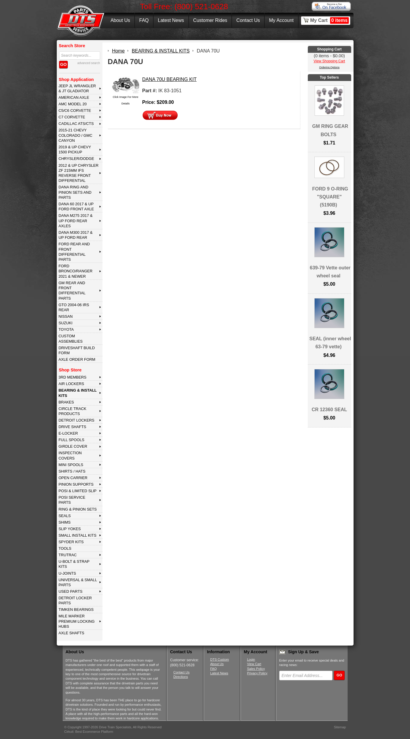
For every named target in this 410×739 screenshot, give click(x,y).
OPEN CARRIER (73, 478)
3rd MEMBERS (72, 377)
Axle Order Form (77, 359)
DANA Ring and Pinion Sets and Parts (75, 192)
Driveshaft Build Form (77, 350)
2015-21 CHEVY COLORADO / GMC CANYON (75, 135)
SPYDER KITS (71, 542)
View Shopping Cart (329, 61)
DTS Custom (219, 659)
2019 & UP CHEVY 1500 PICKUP (75, 149)
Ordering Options (329, 67)
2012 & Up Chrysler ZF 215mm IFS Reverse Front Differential (79, 173)
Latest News (171, 20)
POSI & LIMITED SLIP (78, 491)
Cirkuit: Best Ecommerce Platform (88, 731)
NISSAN (66, 316)
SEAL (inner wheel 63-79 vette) (330, 342)
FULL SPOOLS (71, 440)
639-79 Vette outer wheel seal (330, 271)
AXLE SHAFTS (71, 633)
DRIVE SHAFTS (72, 427)
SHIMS (65, 522)
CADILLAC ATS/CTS (76, 123)
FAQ (144, 20)
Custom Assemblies (71, 338)
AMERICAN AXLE (74, 97)
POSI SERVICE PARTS (72, 500)
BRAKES (66, 402)
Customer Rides (210, 20)
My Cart (329, 20)
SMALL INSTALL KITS (78, 535)
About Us (120, 20)
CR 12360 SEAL (329, 409)
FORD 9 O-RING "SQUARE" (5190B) (330, 196)
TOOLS (65, 548)
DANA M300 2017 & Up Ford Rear (76, 235)
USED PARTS (71, 591)
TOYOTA (66, 329)
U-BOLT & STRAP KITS (74, 564)
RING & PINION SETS (78, 509)
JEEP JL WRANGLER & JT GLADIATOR (77, 88)
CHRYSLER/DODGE (76, 158)
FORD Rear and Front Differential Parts (74, 252)
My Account (281, 20)
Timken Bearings (76, 609)
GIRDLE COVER (73, 446)
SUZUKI (65, 323)
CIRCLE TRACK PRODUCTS (72, 411)
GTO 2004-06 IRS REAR (74, 307)
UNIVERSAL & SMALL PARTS (78, 582)
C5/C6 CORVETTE (75, 110)
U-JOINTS (67, 573)
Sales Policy (256, 668)
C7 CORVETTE (72, 117)
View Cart (254, 664)
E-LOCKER (68, 433)
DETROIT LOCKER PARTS (75, 600)
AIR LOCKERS (71, 384)
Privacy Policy (257, 673)
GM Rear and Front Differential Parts (72, 291)
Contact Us (248, 20)
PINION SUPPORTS (76, 484)
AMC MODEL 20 (73, 104)
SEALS (65, 516)
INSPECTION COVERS (70, 455)
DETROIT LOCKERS (76, 420)
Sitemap (340, 727)
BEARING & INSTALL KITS (78, 393)
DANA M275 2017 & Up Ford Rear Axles (76, 220)
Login (251, 659)
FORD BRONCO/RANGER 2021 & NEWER (75, 271)
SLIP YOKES (70, 529)
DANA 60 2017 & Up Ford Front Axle (76, 206)
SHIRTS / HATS (72, 471)
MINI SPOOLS (71, 465)
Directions (181, 676)
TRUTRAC (68, 555)
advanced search (88, 63)
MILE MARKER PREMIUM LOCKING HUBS (77, 621)
